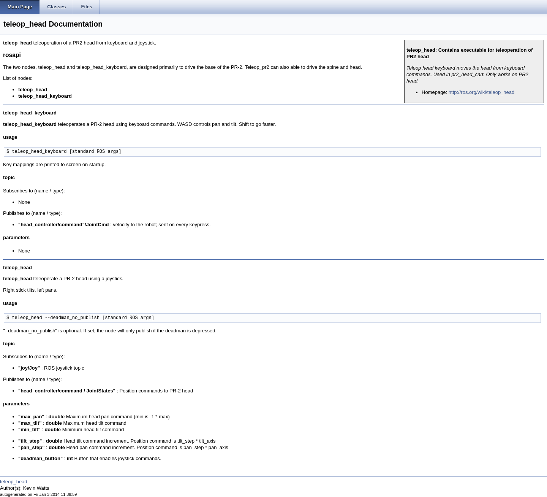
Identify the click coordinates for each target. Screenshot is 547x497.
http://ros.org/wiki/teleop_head (481, 92)
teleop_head (13, 481)
